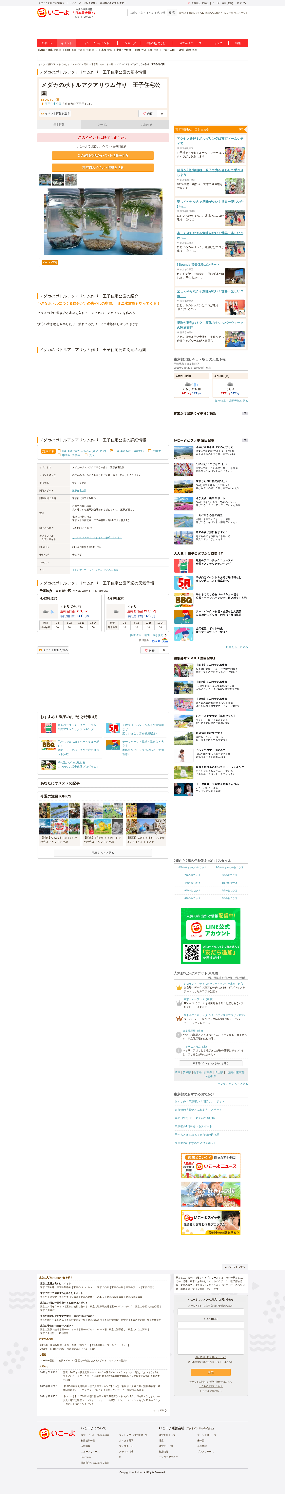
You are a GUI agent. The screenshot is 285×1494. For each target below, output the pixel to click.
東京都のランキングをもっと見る (211, 1063)
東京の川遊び (47, 1310)
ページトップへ (235, 1267)
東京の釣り (103, 1287)
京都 (149, 50)
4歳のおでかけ (192, 882)
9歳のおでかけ (229, 898)
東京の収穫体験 (115, 1297)
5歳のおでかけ (229, 882)
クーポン (102, 124)
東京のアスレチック (122, 1306)
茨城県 (187, 1072)
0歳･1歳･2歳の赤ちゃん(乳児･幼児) (84, 451)
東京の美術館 (137, 1320)
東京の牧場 (117, 1287)
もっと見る (158, 1410)
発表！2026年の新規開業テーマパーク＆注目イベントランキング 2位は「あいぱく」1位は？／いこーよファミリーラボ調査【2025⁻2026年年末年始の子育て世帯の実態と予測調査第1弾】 (111, 1376)
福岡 (194, 50)
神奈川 (81, 50)
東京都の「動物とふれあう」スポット (198, 1109)
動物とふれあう (214, 12)
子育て (218, 43)
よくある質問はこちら (211, 1386)
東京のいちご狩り (137, 1329)
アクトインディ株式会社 (200, 1428)
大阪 (143, 50)
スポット (46, 43)
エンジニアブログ (168, 1457)
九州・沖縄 (185, 50)
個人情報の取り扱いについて (210, 1357)
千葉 (88, 50)
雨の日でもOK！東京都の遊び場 (195, 1118)
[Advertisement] (103, 337)
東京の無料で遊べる (77, 1306)
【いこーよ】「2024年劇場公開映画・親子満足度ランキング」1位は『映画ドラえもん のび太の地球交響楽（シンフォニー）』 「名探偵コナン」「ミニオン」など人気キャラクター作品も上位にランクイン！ (111, 1400)
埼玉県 (219, 1072)
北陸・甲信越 (124, 50)
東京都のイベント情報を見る (103, 167)
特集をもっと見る (237, 647)
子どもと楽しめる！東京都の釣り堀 (197, 1134)
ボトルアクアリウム (83, 570)
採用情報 (163, 1451)
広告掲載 (85, 1446)
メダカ (98, 570)
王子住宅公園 (79, 490)
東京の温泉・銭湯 (49, 1329)
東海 (103, 50)
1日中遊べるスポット (236, 12)
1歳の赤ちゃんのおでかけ (229, 867)
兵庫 (156, 50)
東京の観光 (148, 1287)
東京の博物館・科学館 (116, 1320)
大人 (92, 455)
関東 (67, 50)
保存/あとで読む (198, 3)
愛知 (109, 50)
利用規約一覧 (88, 1440)
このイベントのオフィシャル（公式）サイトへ (97, 537)
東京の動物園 (64, 1287)
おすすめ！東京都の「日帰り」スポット (200, 1101)
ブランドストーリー (208, 1435)
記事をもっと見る (103, 852)
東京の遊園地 (47, 1287)
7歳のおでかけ (229, 890)
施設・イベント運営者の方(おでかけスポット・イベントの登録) (93, 1360)
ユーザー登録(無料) (222, 3)
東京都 (240, 1072)
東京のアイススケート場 (94, 1329)
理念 (161, 1440)
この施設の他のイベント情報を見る (103, 155)
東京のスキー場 (70, 1329)
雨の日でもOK (196, 12)
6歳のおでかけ (192, 890)
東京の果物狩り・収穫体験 (54, 1333)
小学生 (157, 451)
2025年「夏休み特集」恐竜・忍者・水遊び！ (64, 1345)
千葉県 (229, 1072)
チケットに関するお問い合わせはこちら (210, 1381)
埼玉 (94, 50)
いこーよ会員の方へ (210, 1390)
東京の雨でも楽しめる (52, 1320)
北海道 (57, 50)
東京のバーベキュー (84, 1287)
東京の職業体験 (134, 1297)
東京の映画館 (95, 1320)
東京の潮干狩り (117, 1329)
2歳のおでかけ (192, 875)
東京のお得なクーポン (52, 1306)
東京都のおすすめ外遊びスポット (195, 1143)
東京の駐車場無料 (99, 1306)
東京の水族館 (154, 1320)
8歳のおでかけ (192, 898)
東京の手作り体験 (68, 1297)
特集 (238, 43)
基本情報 (59, 124)
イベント (66, 43)
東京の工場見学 (48, 1297)
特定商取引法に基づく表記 (95, 1462)
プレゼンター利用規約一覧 (133, 1435)
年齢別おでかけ (156, 43)
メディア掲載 (126, 1451)
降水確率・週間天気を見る (146, 635)
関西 (137, 50)
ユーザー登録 (47, 1360)
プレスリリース (205, 1451)
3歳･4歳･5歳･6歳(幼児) (129, 451)
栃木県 (197, 1072)
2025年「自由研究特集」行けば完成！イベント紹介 (67, 1348)
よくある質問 (126, 1440)
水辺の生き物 (111, 570)
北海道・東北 (45, 50)
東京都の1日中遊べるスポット (193, 1126)
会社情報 (202, 1446)
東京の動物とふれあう (92, 1297)
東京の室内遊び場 (75, 1320)
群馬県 (208, 1072)
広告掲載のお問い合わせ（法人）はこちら (210, 1362)
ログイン (241, 3)
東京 (73, 50)
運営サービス (166, 1446)
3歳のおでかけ (229, 875)
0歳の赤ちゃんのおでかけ (192, 867)
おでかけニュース (190, 43)
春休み (182, 12)
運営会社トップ (167, 1435)
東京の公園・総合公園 (147, 1306)
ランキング (129, 43)
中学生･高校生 (71, 455)
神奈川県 (210, 1076)
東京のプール (133, 1287)
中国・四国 (169, 50)
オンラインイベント (96, 43)
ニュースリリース (90, 1451)
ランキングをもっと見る (233, 1083)
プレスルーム (126, 1446)
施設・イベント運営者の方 (95, 1435)
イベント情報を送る (55, 113)
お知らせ (146, 124)
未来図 (200, 1440)
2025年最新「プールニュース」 (109, 1345)
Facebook (86, 1457)
